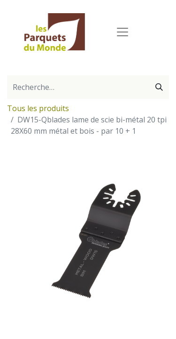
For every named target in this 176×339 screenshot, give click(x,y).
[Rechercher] (159, 87)
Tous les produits (38, 108)
